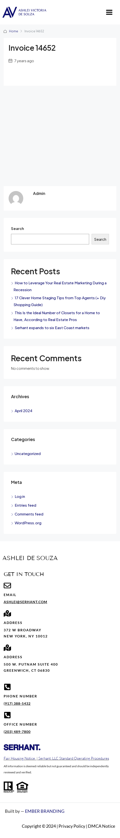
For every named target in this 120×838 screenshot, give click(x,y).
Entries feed (25, 505)
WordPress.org (28, 522)
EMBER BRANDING (44, 811)
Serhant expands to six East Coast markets (52, 327)
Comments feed (29, 514)
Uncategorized (28, 453)
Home (13, 31)
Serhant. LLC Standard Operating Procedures (73, 758)
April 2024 (23, 410)
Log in (20, 496)
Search (17, 228)
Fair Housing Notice (19, 758)
